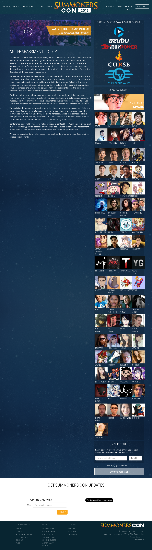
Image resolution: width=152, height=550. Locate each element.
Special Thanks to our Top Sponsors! (119, 22)
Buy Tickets (142, 6)
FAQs (18, 543)
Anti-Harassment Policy (33, 51)
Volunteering (48, 537)
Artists (16, 6)
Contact (20, 531)
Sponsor (6, 6)
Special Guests (29, 6)
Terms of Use (139, 539)
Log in (119, 6)
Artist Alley (48, 543)
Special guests (119, 89)
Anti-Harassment (24, 534)
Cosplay (49, 6)
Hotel (129, 9)
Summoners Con (119, 471)
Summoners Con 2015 (76, 7)
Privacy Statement (137, 537)
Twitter (71, 528)
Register (128, 6)
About (19, 528)
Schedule (110, 6)
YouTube (72, 531)
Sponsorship (48, 528)
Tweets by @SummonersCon (119, 465)
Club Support (22, 537)
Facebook (72, 534)
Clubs (40, 6)
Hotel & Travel (49, 531)
